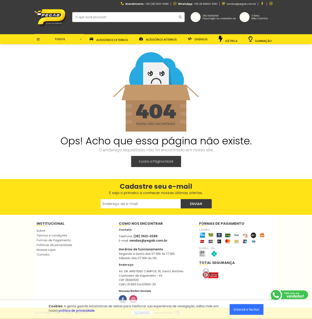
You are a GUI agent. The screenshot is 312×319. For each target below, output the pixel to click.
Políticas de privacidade (54, 245)
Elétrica (228, 39)
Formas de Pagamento (54, 240)
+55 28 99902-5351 (205, 4)
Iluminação (260, 39)
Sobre (41, 231)
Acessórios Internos (158, 39)
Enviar (196, 203)
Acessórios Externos (109, 39)
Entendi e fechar (246, 309)
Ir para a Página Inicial (156, 161)
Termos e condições (52, 235)
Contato (43, 254)
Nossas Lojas (46, 250)
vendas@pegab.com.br (241, 4)
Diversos (198, 39)
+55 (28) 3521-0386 (157, 4)
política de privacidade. (76, 310)
